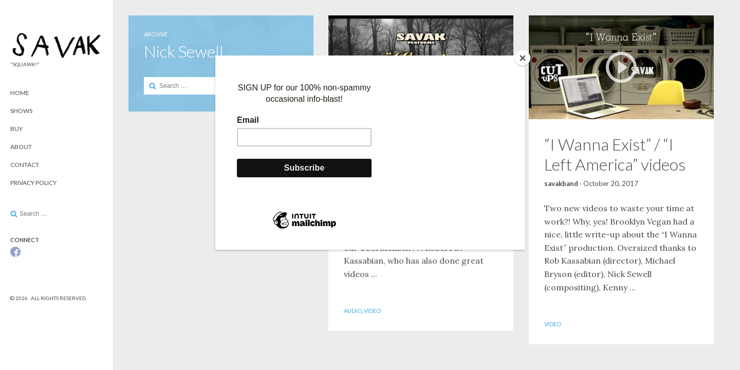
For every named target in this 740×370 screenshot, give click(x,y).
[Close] (522, 58)
